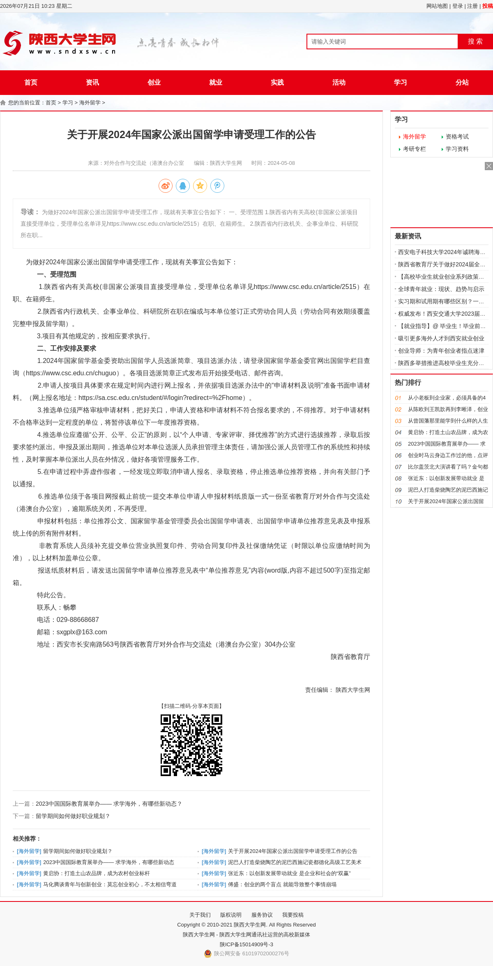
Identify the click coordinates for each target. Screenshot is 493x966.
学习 (400, 82)
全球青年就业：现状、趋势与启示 (441, 289)
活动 (339, 82)
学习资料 (457, 149)
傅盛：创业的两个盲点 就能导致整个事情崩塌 (282, 884)
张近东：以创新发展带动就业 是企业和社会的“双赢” (289, 873)
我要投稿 (293, 915)
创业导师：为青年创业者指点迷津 (441, 350)
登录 (457, 6)
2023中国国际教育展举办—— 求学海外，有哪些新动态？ (109, 803)
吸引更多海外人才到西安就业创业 (441, 338)
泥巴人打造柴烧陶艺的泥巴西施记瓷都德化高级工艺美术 (295, 862)
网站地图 (437, 6)
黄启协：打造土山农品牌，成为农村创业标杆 (96, 873)
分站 (462, 82)
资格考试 (457, 136)
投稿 (487, 6)
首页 (30, 82)
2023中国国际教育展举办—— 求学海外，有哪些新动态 (108, 862)
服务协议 (262, 915)
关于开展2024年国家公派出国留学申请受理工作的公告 (292, 851)
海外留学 (90, 102)
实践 (277, 82)
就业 (215, 82)
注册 (472, 6)
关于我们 (200, 915)
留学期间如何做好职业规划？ (73, 816)
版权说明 (231, 915)
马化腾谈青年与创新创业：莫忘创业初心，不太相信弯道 (110, 884)
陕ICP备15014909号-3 (246, 944)
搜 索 (475, 41)
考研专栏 (414, 149)
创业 (154, 82)
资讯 (92, 82)
